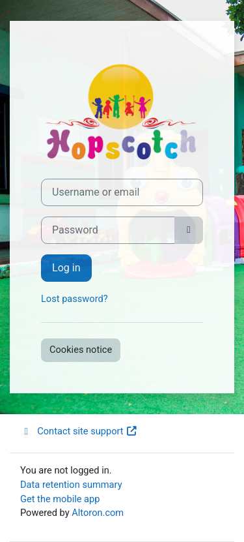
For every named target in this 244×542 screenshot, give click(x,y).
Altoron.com (98, 513)
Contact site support (79, 431)
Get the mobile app (60, 499)
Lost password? (74, 299)
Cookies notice (80, 349)
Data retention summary (71, 484)
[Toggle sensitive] (188, 230)
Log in (66, 268)
